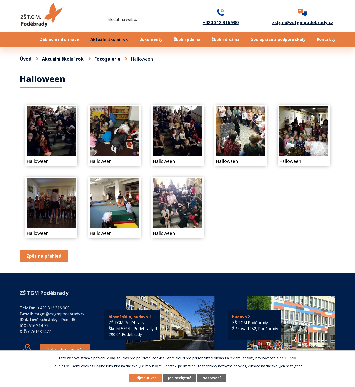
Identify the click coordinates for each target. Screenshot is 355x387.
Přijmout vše (145, 378)
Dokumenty (150, 39)
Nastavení (212, 378)
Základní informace (59, 39)
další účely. (288, 358)
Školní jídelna (187, 39)
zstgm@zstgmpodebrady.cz (59, 314)
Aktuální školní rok (109, 39)
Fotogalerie (107, 59)
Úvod (24, 39)
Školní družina (226, 39)
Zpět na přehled (43, 256)
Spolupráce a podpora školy (278, 39)
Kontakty (326, 39)
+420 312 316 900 (53, 308)
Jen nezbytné (179, 378)
